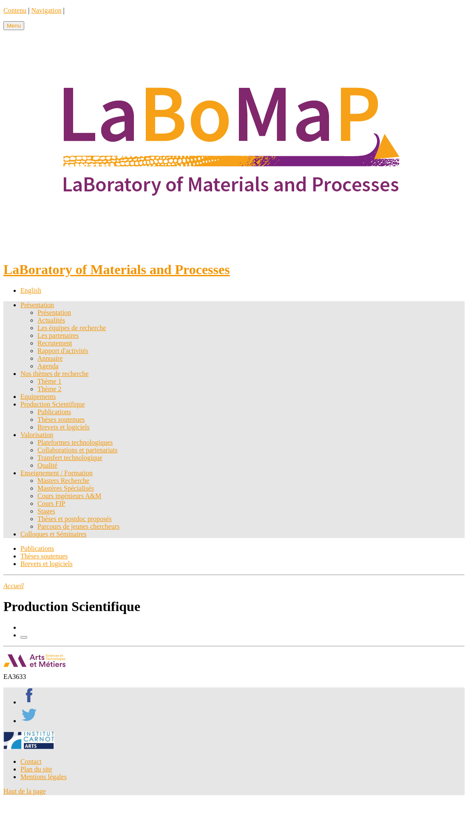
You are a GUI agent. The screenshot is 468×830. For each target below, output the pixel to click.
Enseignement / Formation (56, 473)
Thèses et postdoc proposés (74, 518)
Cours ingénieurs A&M (69, 495)
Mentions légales (43, 776)
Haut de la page (24, 791)
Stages (46, 511)
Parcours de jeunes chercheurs (78, 526)
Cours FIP (51, 503)
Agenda (48, 366)
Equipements (38, 396)
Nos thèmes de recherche (54, 373)
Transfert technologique (69, 457)
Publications (54, 411)
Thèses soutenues (61, 419)
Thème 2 (49, 389)
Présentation (37, 304)
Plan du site (36, 769)
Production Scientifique (52, 404)
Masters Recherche (63, 480)
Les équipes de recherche (71, 327)
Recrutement (54, 343)
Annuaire (50, 358)
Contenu (14, 10)
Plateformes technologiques (75, 442)
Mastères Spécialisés (65, 488)
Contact (31, 761)
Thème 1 (49, 381)
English (30, 290)
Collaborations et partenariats (77, 450)
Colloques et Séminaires (53, 534)
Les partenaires (58, 335)
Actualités (51, 320)
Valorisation (36, 434)
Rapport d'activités (62, 350)
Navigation (46, 10)
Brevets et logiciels (63, 427)
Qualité (47, 465)
